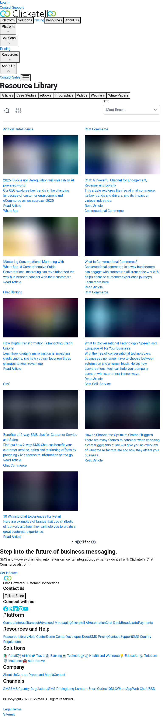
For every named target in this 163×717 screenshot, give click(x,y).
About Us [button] (72, 20)
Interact (21, 623)
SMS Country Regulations (29, 689)
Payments (145, 623)
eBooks (45, 95)
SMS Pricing (99, 637)
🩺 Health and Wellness (102, 656)
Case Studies (27, 95)
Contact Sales (10, 77)
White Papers (118, 95)
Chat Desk (113, 623)
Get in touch (8, 573)
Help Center (37, 637)
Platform (8, 29)
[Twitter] (10, 608)
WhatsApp (124, 689)
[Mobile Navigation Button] (26, 77)
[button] (92, 541)
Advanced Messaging (55, 623)
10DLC (112, 689)
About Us (8, 69)
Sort (106, 101)
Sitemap (9, 714)
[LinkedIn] (15, 608)
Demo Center (56, 637)
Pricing (39, 20)
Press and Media (41, 675)
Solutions (9, 41)
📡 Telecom (148, 656)
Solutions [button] (25, 20)
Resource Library (15, 637)
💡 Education (129, 656)
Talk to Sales (14, 596)
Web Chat (139, 689)
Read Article (12, 206)
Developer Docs (78, 637)
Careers (22, 675)
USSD (150, 689)
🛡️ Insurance (13, 661)
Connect (9, 623)
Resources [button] (54, 20)
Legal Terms (12, 709)
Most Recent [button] (116, 110)
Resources (10, 57)
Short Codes (98, 689)
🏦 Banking (53, 656)
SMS (6, 689)
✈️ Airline (24, 656)
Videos (82, 95)
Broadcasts (129, 623)
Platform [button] (8, 20)
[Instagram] (20, 608)
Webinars (98, 95)
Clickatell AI (80, 623)
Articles (7, 95)
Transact (33, 623)
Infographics (64, 95)
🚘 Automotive (34, 661)
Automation (97, 623)
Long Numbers (78, 689)
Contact (59, 675)
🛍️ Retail (10, 656)
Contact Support (12, 8)
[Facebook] (5, 608)
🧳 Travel (38, 656)
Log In (4, 2)
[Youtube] (25, 608)
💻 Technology (73, 656)
